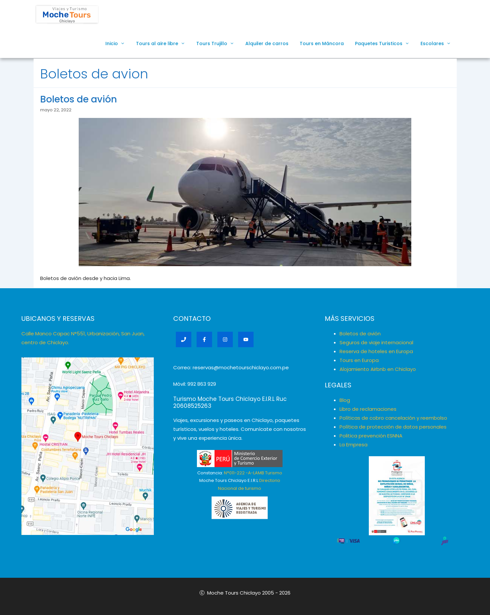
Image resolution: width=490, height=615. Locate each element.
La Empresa (354, 444)
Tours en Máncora (322, 43)
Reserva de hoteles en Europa (376, 351)
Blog (345, 400)
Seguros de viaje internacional (376, 342)
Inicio (117, 43)
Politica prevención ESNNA (371, 435)
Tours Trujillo (218, 43)
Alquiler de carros (266, 43)
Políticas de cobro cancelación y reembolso (393, 417)
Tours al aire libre (163, 43)
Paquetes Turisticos (385, 43)
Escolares (438, 43)
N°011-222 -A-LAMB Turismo (253, 473)
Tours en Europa (359, 360)
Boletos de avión (78, 99)
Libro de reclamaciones (368, 408)
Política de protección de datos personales (393, 426)
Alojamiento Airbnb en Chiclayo (378, 369)
